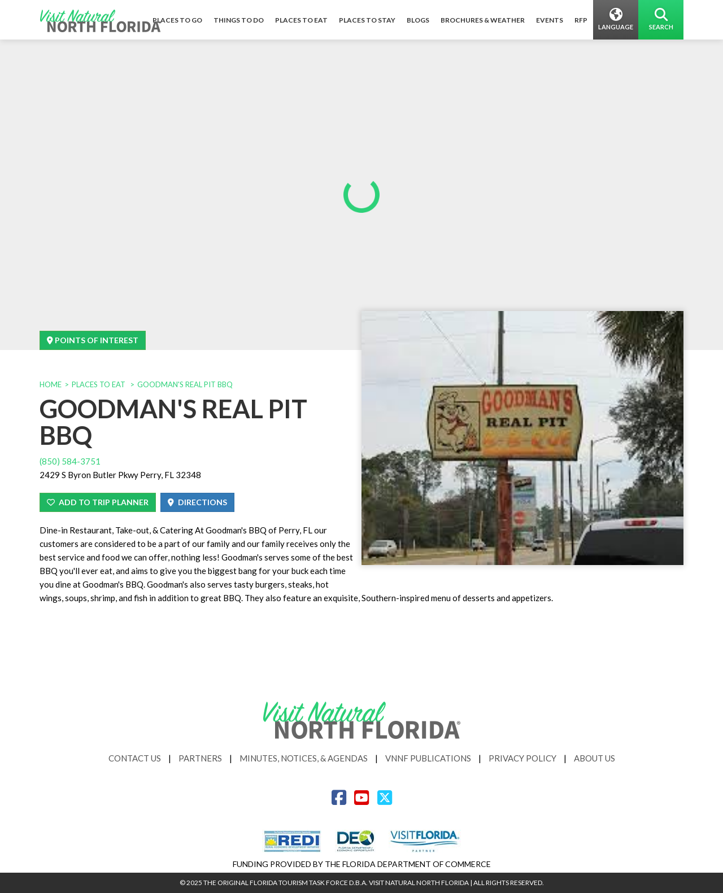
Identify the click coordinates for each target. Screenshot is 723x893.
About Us (594, 758)
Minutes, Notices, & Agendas (303, 758)
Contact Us (134, 758)
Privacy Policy (522, 758)
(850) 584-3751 (70, 461)
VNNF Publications (428, 758)
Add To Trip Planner (98, 502)
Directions (197, 502)
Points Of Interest (92, 340)
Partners (200, 758)
